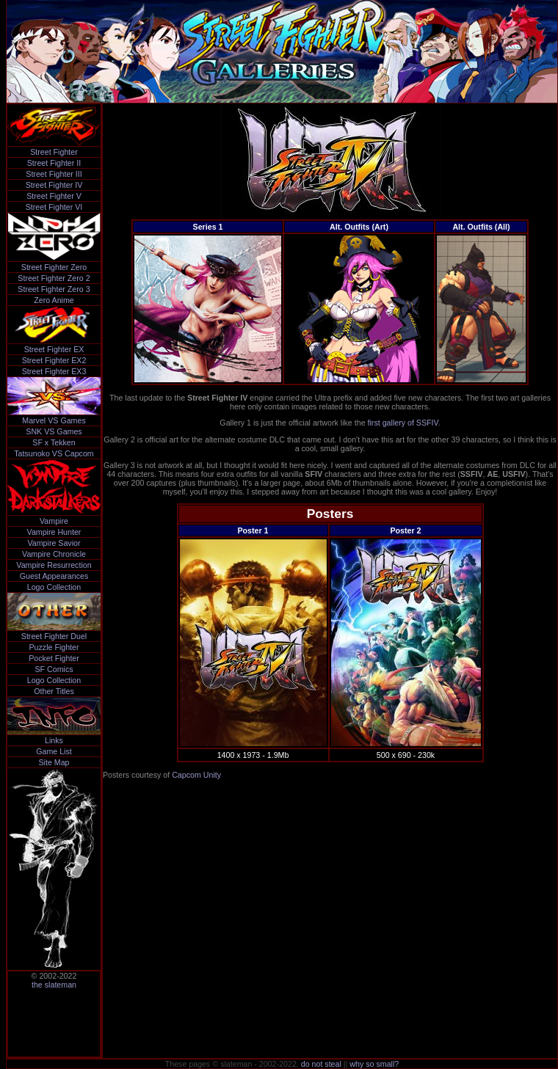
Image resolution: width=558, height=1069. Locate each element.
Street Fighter (54, 151)
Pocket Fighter (54, 658)
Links (54, 740)
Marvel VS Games (53, 420)
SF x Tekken (53, 442)
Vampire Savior (53, 543)
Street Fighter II (54, 162)
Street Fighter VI (54, 207)
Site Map (53, 762)
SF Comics (54, 669)
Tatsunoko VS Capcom (53, 453)
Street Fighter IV (54, 184)
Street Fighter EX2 (54, 360)
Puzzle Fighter (54, 647)
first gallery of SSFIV (403, 422)
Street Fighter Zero (54, 267)
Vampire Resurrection (53, 565)
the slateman (54, 984)
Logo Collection (54, 587)
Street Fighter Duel (54, 636)
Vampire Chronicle (54, 554)
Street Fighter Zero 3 (54, 289)
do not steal (321, 1063)
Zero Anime (54, 300)
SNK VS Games (53, 431)
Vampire (54, 521)
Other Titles (53, 691)
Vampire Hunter (54, 532)
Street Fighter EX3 (54, 371)
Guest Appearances (54, 576)
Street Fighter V (53, 195)
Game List (54, 751)
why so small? (374, 1063)
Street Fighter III (53, 173)
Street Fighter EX (54, 349)
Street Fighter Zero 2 (54, 278)
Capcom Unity (196, 774)
